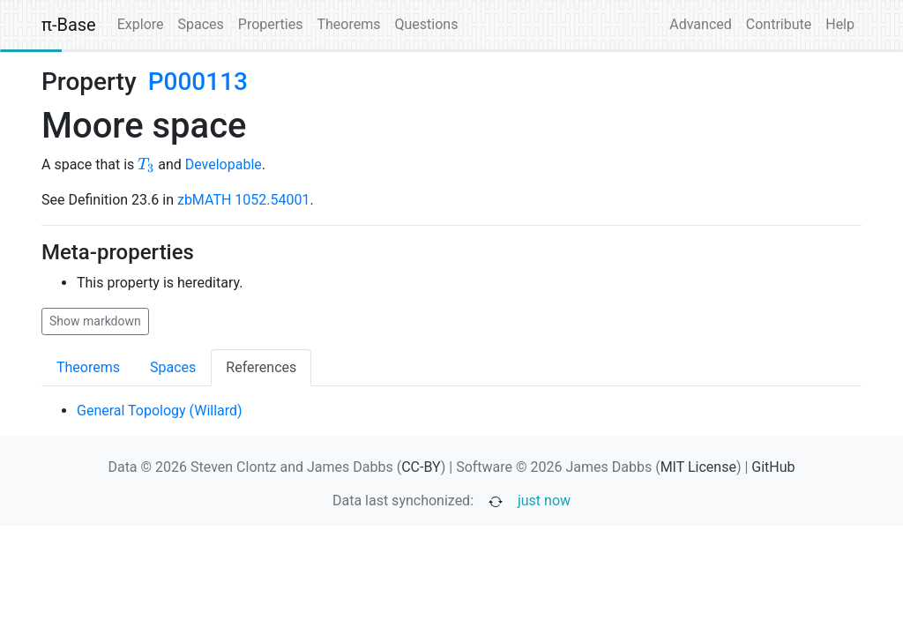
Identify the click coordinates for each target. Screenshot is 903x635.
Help (839, 24)
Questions (426, 24)
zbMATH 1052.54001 (243, 199)
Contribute (778, 24)
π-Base (68, 24)
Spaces (201, 24)
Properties (270, 24)
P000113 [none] (198, 81)
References (261, 367)
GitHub (773, 467)
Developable (223, 164)
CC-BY (421, 467)
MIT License (698, 467)
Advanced (700, 24)
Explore (140, 24)
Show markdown (95, 321)
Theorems (348, 24)
